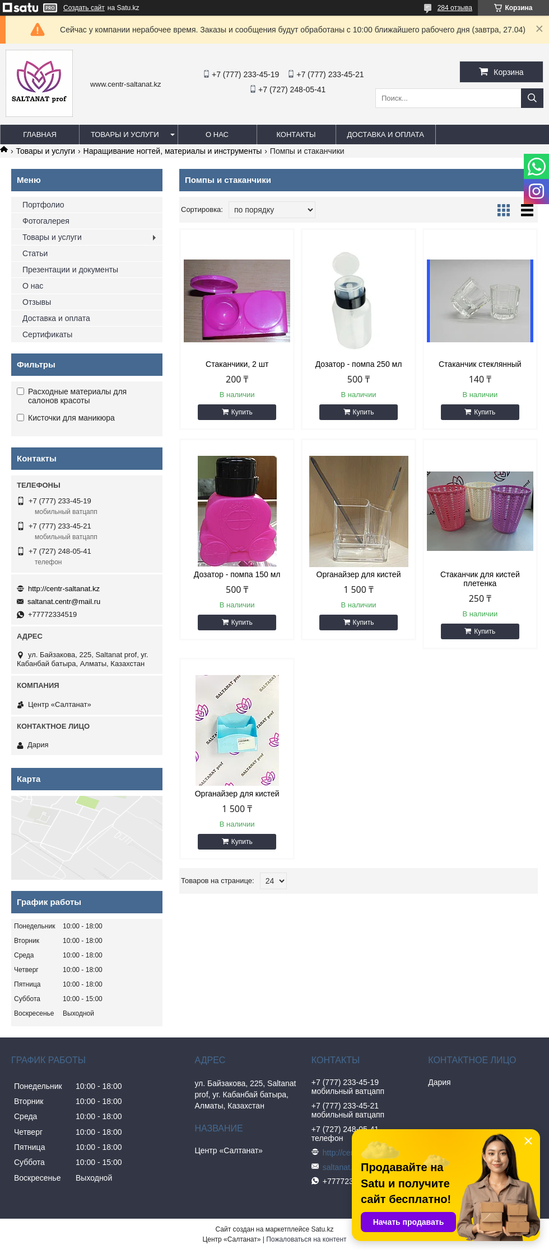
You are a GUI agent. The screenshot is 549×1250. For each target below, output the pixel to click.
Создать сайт (84, 8)
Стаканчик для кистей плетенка (480, 579)
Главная (40, 134)
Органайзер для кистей (359, 574)
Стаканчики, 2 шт (237, 364)
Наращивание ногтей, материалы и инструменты (172, 151)
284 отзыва (455, 8)
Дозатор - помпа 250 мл (358, 364)
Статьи (35, 253)
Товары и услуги (125, 134)
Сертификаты (47, 334)
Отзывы (36, 302)
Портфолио (43, 204)
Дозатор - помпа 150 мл (237, 574)
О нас (217, 134)
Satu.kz (322, 1229)
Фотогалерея (45, 220)
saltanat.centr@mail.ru (63, 601)
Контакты (295, 134)
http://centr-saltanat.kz (64, 588)
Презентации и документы (70, 269)
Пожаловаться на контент (306, 1239)
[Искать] (532, 98)
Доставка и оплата (385, 134)
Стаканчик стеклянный (480, 364)
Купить (242, 412)
